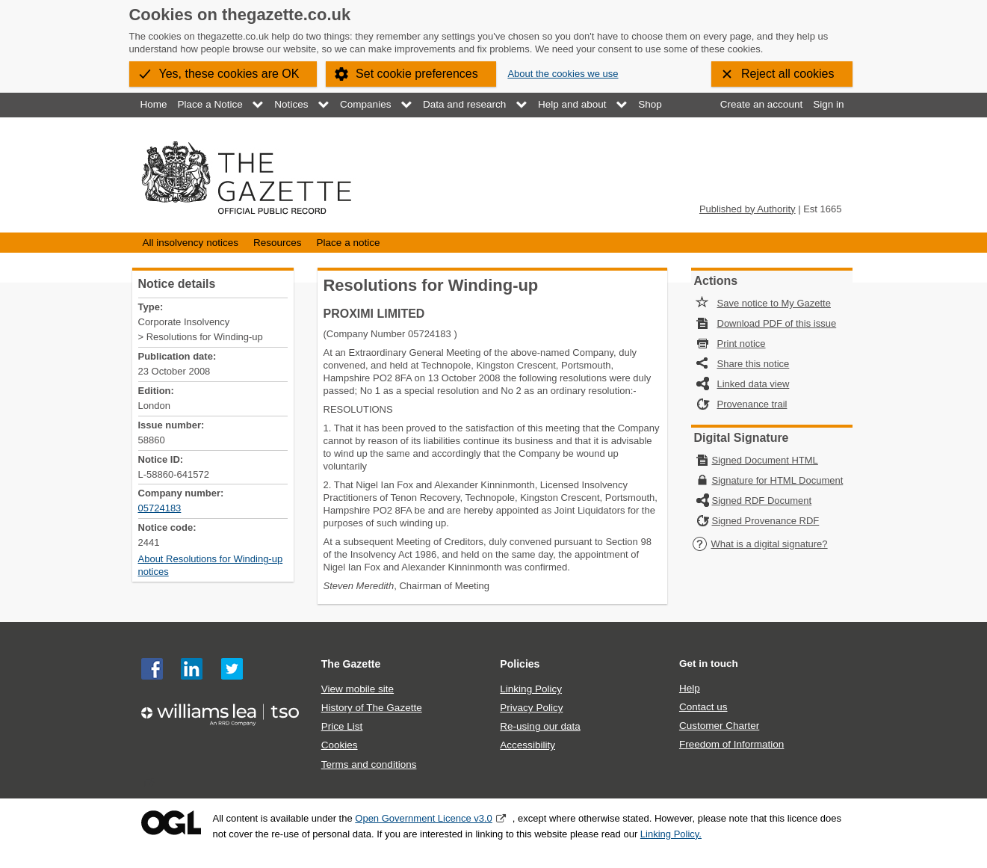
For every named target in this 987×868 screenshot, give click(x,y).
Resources (277, 242)
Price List (342, 726)
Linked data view (753, 384)
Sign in (828, 104)
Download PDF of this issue (777, 323)
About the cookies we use (562, 73)
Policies (519, 664)
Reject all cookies (788, 73)
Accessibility (527, 745)
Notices (291, 104)
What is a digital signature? (760, 544)
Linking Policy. (671, 834)
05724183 (160, 508)
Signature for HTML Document (778, 480)
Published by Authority (747, 209)
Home (153, 104)
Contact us (703, 706)
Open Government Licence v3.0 (423, 818)
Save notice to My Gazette (774, 303)
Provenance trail (752, 404)
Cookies (339, 745)
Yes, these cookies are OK (229, 73)
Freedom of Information (731, 744)
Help (689, 688)
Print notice (741, 343)
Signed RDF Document (762, 500)
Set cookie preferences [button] (417, 73)
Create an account (761, 104)
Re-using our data (540, 726)
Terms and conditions (369, 764)
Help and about (572, 104)
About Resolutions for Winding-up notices (210, 565)
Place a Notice (210, 104)
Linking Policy (531, 689)
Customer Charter (719, 725)
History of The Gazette (371, 707)
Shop (650, 104)
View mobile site (357, 689)
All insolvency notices (190, 242)
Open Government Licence (171, 822)
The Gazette (351, 664)
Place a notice (348, 242)
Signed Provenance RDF (766, 520)
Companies (365, 104)
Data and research (464, 104)
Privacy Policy (531, 707)
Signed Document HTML (765, 460)
